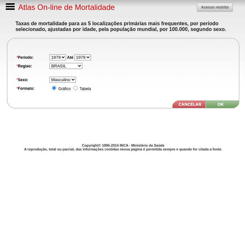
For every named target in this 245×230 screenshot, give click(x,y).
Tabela (84, 89)
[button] (215, 7)
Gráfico (64, 89)
